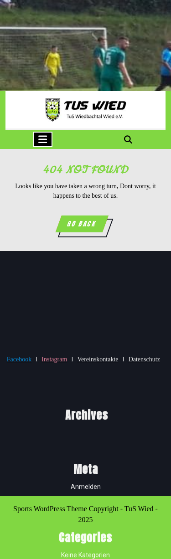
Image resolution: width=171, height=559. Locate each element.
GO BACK (87, 225)
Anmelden (86, 528)
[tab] (42, 139)
